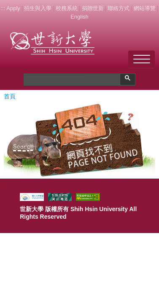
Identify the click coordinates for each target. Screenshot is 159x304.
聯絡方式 (118, 8)
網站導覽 (145, 8)
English (79, 17)
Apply (13, 8)
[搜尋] (55, 79)
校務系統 (67, 8)
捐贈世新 (93, 8)
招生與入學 (37, 8)
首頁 (10, 96)
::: (2, 8)
